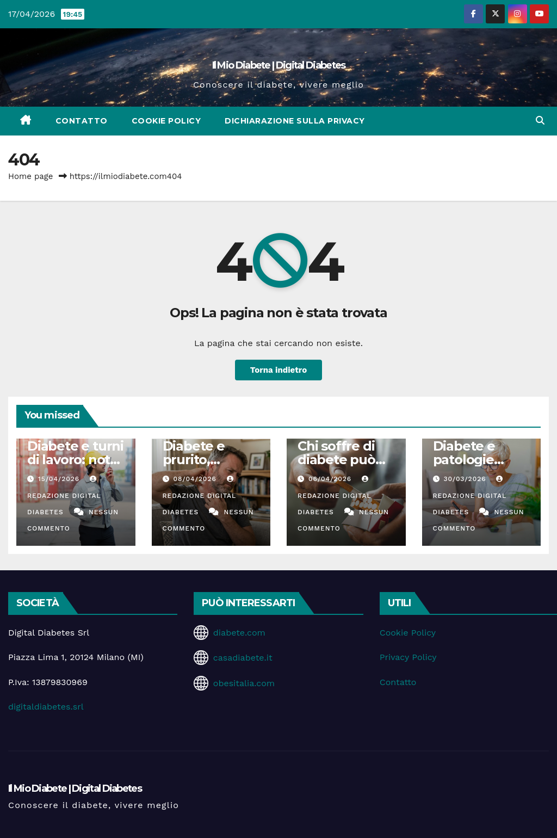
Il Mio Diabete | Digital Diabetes (278, 65)
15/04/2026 (60, 479)
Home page (30, 176)
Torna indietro (278, 370)
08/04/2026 (196, 479)
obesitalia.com (244, 683)
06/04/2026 (331, 479)
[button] (540, 120)
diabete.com (239, 632)
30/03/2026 (465, 479)
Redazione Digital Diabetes (64, 496)
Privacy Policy (408, 657)
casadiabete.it (243, 657)
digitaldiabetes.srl (46, 706)
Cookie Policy (166, 121)
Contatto (81, 121)
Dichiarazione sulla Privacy (295, 121)
